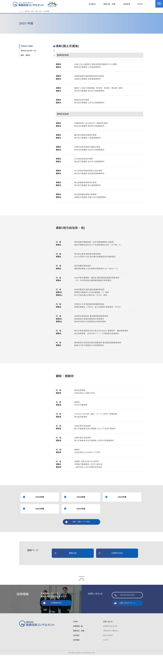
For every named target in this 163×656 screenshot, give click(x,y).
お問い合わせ (108, 623)
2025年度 (33, 498)
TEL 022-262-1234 (125, 596)
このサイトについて (110, 627)
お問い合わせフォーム (124, 604)
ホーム (21, 11)
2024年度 (74, 498)
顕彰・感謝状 (25, 56)
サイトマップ (107, 636)
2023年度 (115, 498)
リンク (105, 641)
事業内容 (65, 554)
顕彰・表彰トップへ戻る (77, 523)
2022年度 (33, 509)
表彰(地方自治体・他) (28, 52)
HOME (75, 623)
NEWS (140, 4)
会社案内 (92, 4)
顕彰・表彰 (38, 11)
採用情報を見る (52, 604)
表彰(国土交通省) (27, 47)
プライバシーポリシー (111, 632)
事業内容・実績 (109, 4)
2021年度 (74, 509)
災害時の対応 (111, 554)
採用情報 (126, 4)
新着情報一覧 (78, 627)
